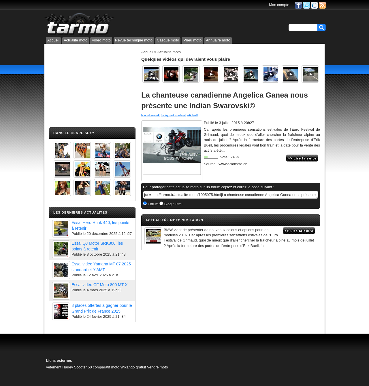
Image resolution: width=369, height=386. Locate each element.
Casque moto (168, 40)
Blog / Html (172, 204)
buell (183, 115)
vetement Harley (59, 367)
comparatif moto (106, 367)
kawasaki (154, 115)
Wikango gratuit (133, 367)
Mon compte (279, 5)
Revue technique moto (134, 40)
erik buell (192, 115)
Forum (153, 204)
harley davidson (170, 115)
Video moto (101, 40)
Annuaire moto (218, 40)
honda (145, 115)
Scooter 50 (83, 367)
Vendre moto (157, 367)
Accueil (53, 40)
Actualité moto (75, 40)
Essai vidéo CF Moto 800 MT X (99, 284)
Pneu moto (192, 40)
